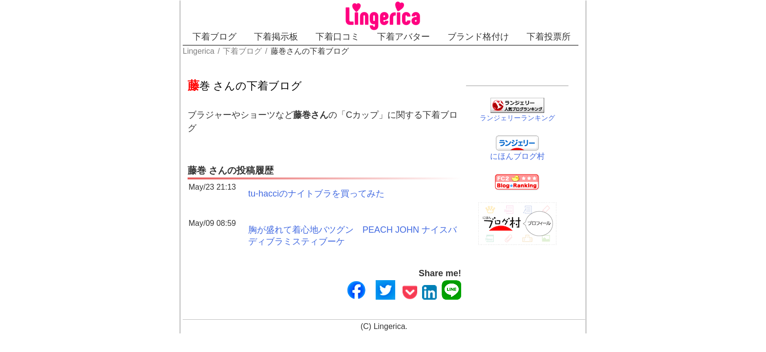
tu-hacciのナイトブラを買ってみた (266, 181)
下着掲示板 (255, 37)
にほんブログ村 (542, 154)
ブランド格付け (509, 37)
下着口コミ (334, 37)
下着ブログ (177, 37)
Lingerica (389, 316)
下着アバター (417, 37)
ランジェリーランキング (542, 116)
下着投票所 (596, 37)
